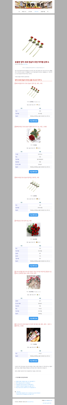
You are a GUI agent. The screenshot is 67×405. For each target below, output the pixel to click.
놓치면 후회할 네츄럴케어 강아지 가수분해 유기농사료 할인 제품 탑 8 (28, 393)
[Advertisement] (33, 26)
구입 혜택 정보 (33, 121)
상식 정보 (30, 11)
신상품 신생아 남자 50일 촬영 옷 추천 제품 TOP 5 (25, 394)
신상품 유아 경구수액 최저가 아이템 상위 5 (24, 384)
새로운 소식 (24, 11)
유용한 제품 (43, 11)
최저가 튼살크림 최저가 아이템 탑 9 (23, 383)
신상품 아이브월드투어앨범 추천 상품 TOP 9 (25, 386)
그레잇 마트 (36, 11)
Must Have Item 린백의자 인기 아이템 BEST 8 (26, 387)
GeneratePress (30, 401)
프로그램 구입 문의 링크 (47, 403)
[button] (47, 11)
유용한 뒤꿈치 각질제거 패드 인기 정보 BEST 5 (25, 381)
